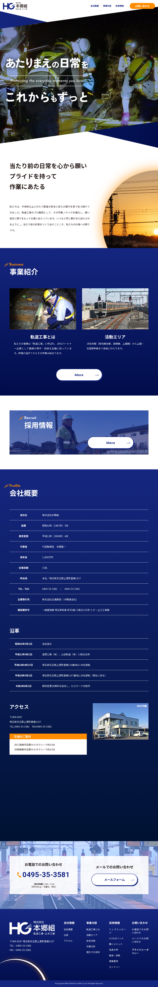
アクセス (68, 940)
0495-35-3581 (46, 874)
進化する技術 (93, 952)
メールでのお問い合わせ (140, 940)
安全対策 (90, 940)
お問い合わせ (142, 6)
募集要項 (113, 961)
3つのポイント (116, 938)
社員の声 (113, 949)
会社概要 (95, 5)
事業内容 (107, 5)
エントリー (114, 966)
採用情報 (119, 5)
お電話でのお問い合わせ (140, 931)
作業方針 (90, 946)
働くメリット (115, 944)
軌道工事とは (93, 929)
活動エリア (92, 934)
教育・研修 (114, 955)
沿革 (66, 934)
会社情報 (69, 923)
